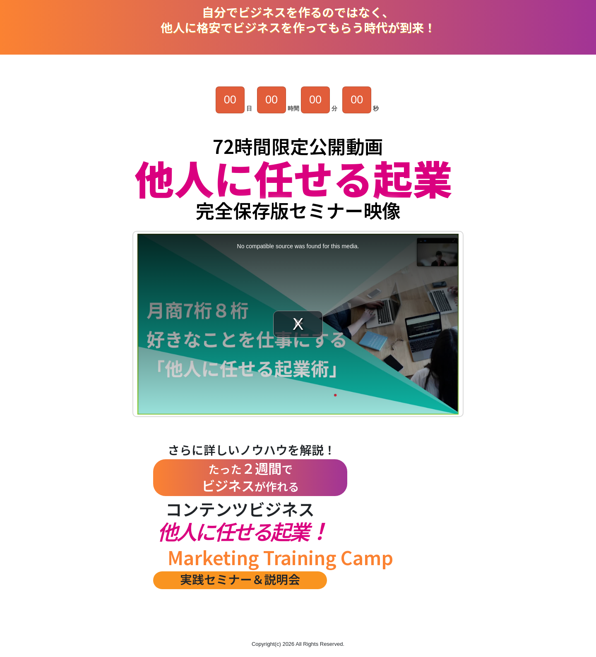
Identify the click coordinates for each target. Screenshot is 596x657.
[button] (298, 618)
